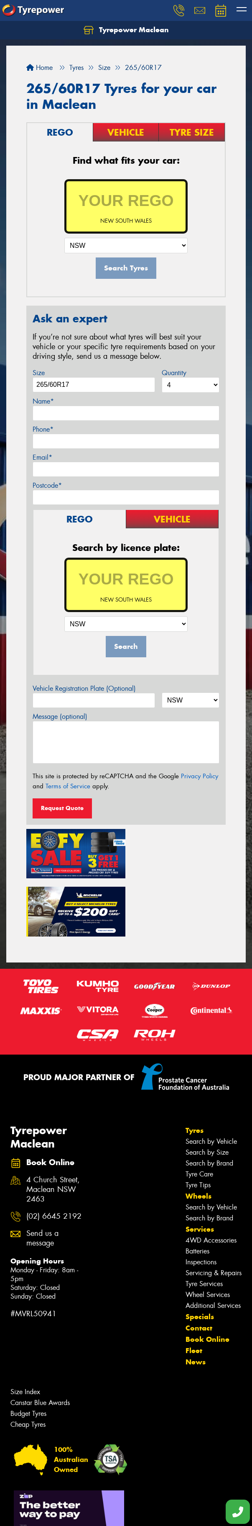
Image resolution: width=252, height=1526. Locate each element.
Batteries (197, 1191)
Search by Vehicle (211, 1082)
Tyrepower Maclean (126, 30)
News (196, 1302)
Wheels (198, 1136)
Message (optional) (60, 716)
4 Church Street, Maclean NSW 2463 (53, 1130)
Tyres (195, 1071)
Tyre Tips (198, 1125)
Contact (199, 1268)
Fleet (194, 1291)
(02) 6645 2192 (53, 1157)
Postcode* (47, 485)
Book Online (207, 1279)
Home (39, 67)
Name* (43, 401)
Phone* (43, 429)
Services (200, 1169)
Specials (200, 1257)
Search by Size (207, 1093)
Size (39, 372)
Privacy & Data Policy (59, 1504)
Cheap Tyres (28, 1365)
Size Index (25, 1332)
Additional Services (213, 1246)
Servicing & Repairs (214, 1213)
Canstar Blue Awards (40, 1343)
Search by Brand (209, 1103)
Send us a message (42, 1179)
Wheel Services (208, 1235)
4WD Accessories (211, 1180)
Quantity (174, 372)
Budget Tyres (28, 1354)
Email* (42, 457)
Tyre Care (199, 1114)
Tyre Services (204, 1224)
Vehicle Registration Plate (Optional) (84, 688)
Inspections (201, 1202)
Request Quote (62, 808)
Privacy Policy (199, 776)
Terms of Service (68, 786)
